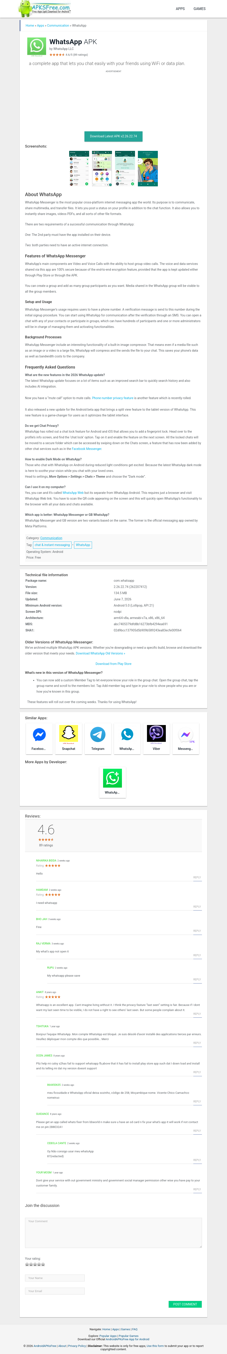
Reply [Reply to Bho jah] (197, 930)
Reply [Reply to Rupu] (197, 979)
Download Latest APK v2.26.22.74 (113, 136)
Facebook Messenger (86, 449)
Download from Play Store (113, 664)
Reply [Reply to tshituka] (197, 1043)
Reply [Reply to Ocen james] (197, 1072)
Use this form (155, 1346)
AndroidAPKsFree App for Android (127, 1339)
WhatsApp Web (73, 493)
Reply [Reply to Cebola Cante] (197, 1160)
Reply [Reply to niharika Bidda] (197, 877)
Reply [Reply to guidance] (197, 1130)
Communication (58, 25)
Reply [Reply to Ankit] (197, 1013)
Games (199, 9)
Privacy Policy (77, 1346)
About (62, 1346)
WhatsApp (83, 545)
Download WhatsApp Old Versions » (100, 653)
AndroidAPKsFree (45, 1346)
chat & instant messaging (52, 545)
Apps (180, 9)
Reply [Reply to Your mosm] (197, 1189)
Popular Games (129, 1336)
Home (30, 25)
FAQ (134, 1329)
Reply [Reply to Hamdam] (197, 906)
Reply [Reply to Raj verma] (197, 955)
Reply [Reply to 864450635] (197, 1101)
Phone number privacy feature (112, 398)
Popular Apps (108, 1336)
